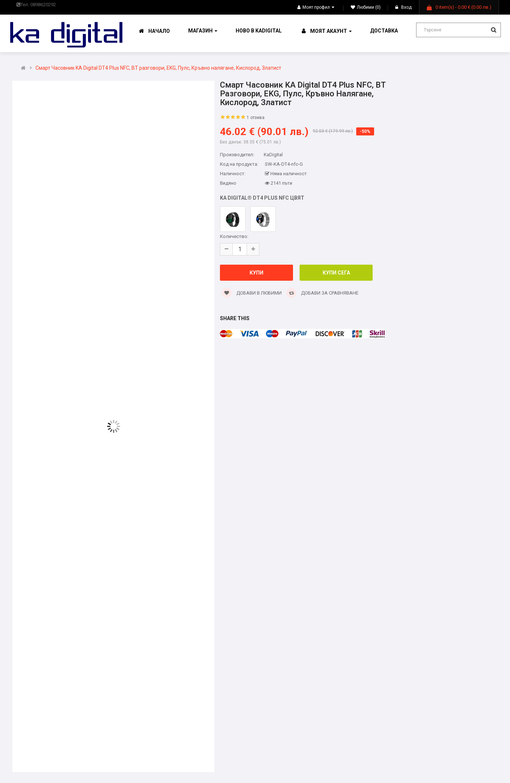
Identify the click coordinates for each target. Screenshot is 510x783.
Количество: (234, 236)
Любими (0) (366, 7)
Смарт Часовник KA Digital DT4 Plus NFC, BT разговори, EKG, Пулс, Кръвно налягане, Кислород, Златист (158, 68)
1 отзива (255, 117)
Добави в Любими (252, 293)
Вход (403, 7)
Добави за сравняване (322, 293)
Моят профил (315, 7)
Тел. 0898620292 (36, 4)
